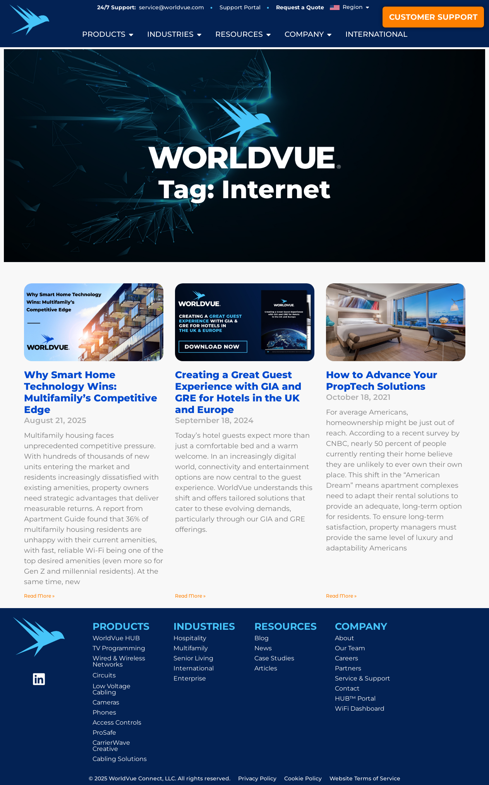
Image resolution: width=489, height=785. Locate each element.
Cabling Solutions (120, 759)
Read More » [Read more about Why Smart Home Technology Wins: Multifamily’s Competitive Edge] (39, 596)
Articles (265, 668)
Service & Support (362, 678)
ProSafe (104, 732)
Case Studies (274, 658)
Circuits (104, 675)
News (263, 648)
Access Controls (117, 722)
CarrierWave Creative (111, 745)
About (344, 638)
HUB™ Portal (355, 698)
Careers (346, 658)
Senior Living (193, 658)
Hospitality (189, 638)
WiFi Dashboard (359, 708)
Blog (261, 638)
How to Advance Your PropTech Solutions (381, 380)
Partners (348, 668)
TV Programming (119, 648)
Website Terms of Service (364, 778)
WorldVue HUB (116, 638)
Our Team (350, 648)
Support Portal (240, 7)
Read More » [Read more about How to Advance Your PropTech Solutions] (341, 596)
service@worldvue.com (171, 7)
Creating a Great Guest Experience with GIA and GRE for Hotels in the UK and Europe (238, 392)
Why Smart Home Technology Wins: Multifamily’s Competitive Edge (90, 392)
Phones (104, 712)
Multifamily (190, 648)
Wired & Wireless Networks (119, 661)
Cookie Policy (303, 778)
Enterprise (189, 678)
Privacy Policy (257, 778)
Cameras (106, 702)
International (193, 668)
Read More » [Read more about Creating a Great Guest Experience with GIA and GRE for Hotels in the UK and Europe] (190, 596)
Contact (347, 688)
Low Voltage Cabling (111, 689)
